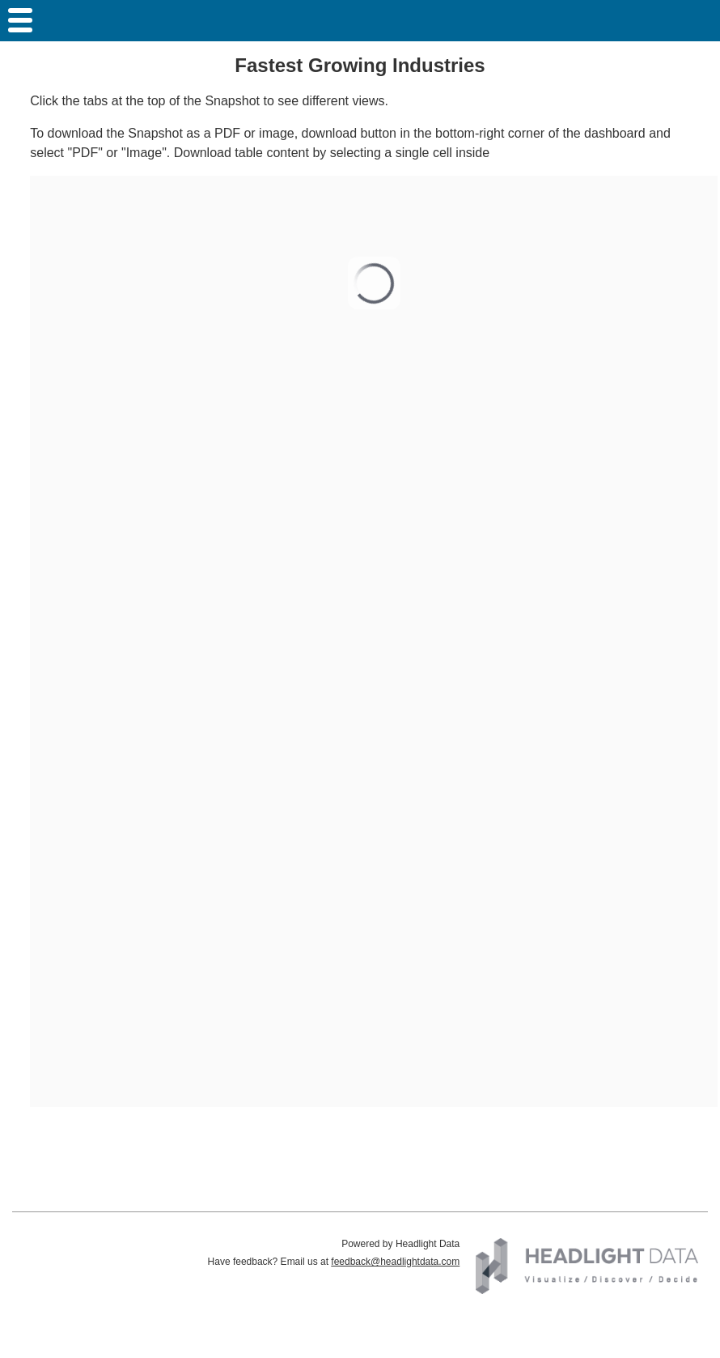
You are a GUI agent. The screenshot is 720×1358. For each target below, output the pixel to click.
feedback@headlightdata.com (395, 1261)
